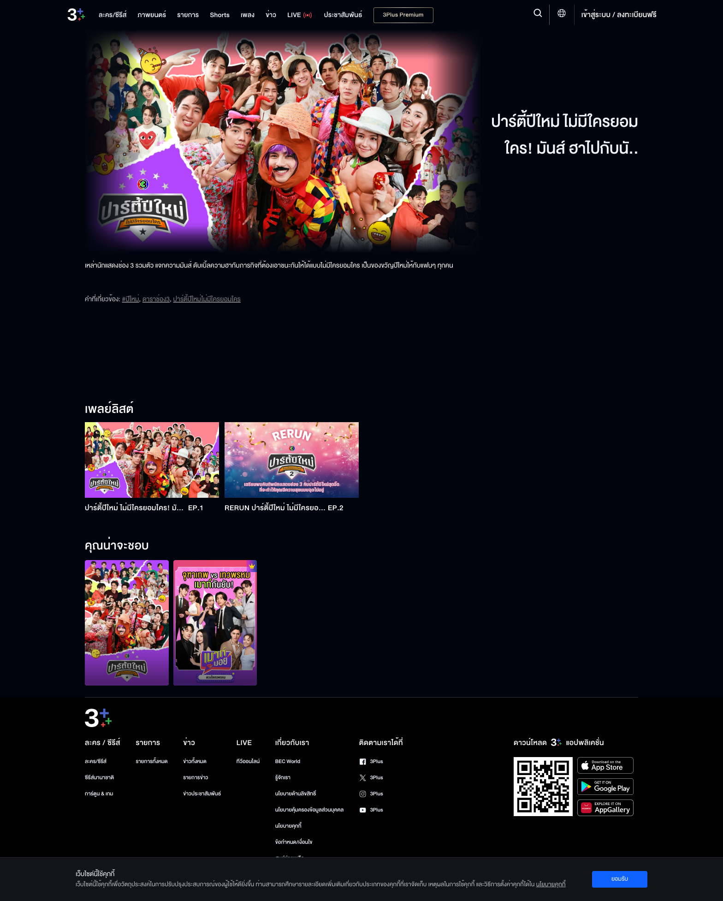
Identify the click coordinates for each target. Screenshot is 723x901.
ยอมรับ (619, 878)
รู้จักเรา (282, 777)
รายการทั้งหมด (151, 761)
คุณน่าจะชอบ (117, 546)
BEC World (287, 761)
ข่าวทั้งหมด (195, 761)
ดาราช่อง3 (156, 299)
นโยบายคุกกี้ (288, 826)
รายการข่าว (195, 777)
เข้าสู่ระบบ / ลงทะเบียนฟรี (619, 15)
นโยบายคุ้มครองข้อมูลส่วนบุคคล (309, 810)
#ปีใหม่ (130, 299)
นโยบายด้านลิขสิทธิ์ (295, 793)
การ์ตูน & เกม (99, 793)
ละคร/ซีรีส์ (96, 761)
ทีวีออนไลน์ (248, 761)
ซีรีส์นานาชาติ (99, 777)
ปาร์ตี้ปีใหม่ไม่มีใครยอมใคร (207, 299)
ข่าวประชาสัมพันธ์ (202, 793)
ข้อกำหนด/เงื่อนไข (294, 842)
